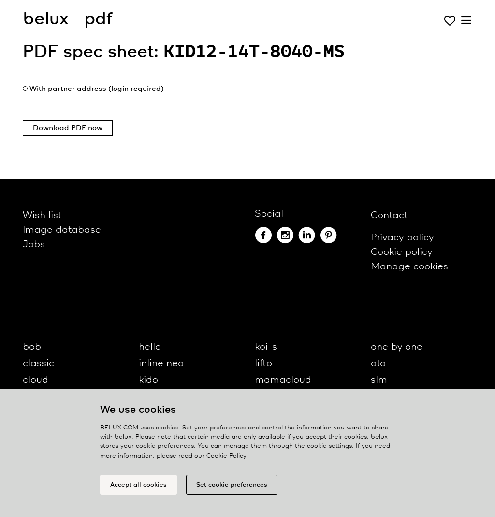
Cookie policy (401, 252)
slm (379, 379)
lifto (263, 363)
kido (148, 379)
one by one (396, 347)
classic (38, 363)
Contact (389, 215)
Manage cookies (409, 266)
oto (378, 363)
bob (32, 347)
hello (150, 347)
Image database (62, 230)
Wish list (42, 215)
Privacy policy (402, 237)
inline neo (161, 363)
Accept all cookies (138, 485)
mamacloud (283, 379)
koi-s (266, 347)
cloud (35, 379)
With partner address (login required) (96, 89)
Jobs (34, 244)
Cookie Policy (226, 456)
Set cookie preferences (231, 485)
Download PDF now (67, 128)
